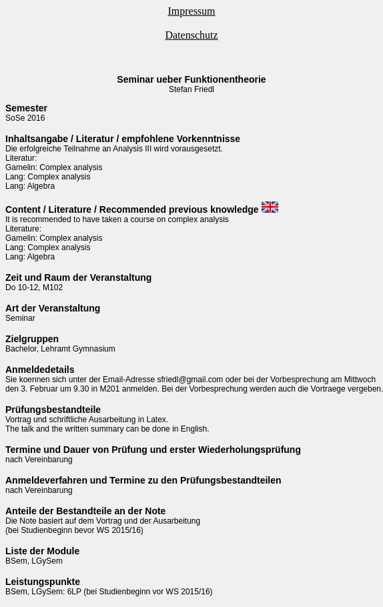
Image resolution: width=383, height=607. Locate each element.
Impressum (191, 11)
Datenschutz (191, 35)
